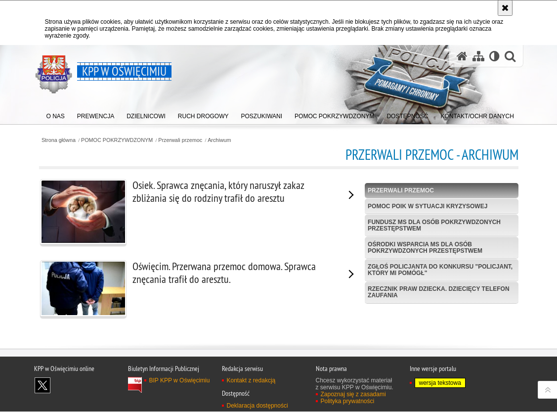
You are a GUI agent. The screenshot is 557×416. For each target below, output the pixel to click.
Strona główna (59, 140)
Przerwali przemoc (180, 140)
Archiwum (219, 140)
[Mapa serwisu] (478, 56)
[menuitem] (55, 114)
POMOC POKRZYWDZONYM (117, 140)
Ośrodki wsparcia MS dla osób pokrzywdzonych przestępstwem (425, 247)
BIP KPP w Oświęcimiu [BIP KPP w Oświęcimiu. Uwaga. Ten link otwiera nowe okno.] (179, 406)
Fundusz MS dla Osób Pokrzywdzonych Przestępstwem (434, 225)
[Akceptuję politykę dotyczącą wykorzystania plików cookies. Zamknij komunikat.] (505, 8)
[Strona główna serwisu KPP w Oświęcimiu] (462, 56)
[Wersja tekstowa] (494, 56)
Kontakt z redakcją (251, 406)
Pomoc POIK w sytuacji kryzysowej (427, 206)
